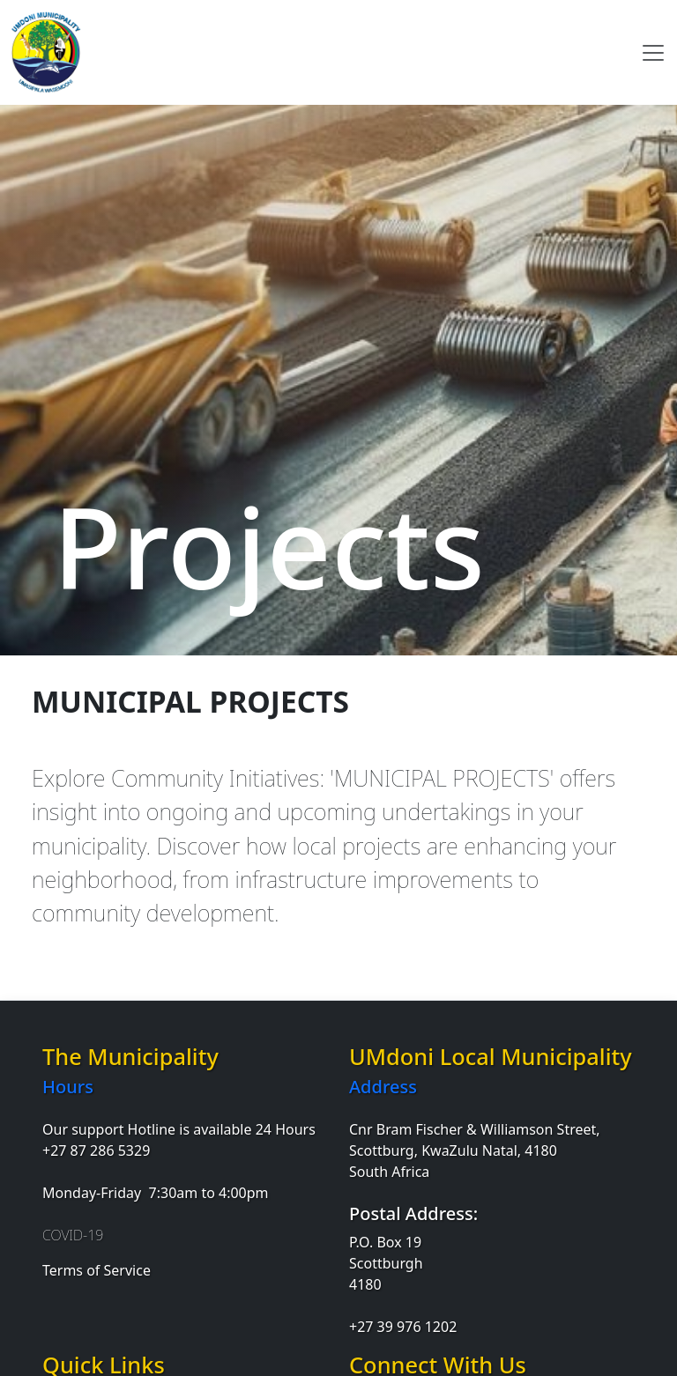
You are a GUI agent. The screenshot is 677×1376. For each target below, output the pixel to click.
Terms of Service (96, 1270)
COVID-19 (72, 1235)
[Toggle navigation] (653, 53)
